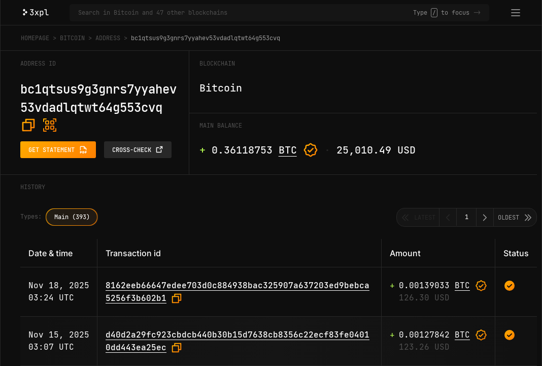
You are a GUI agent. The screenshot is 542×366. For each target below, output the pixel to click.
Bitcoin (72, 38)
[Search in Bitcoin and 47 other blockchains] (245, 12)
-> (477, 13)
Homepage (35, 38)
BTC (288, 150)
